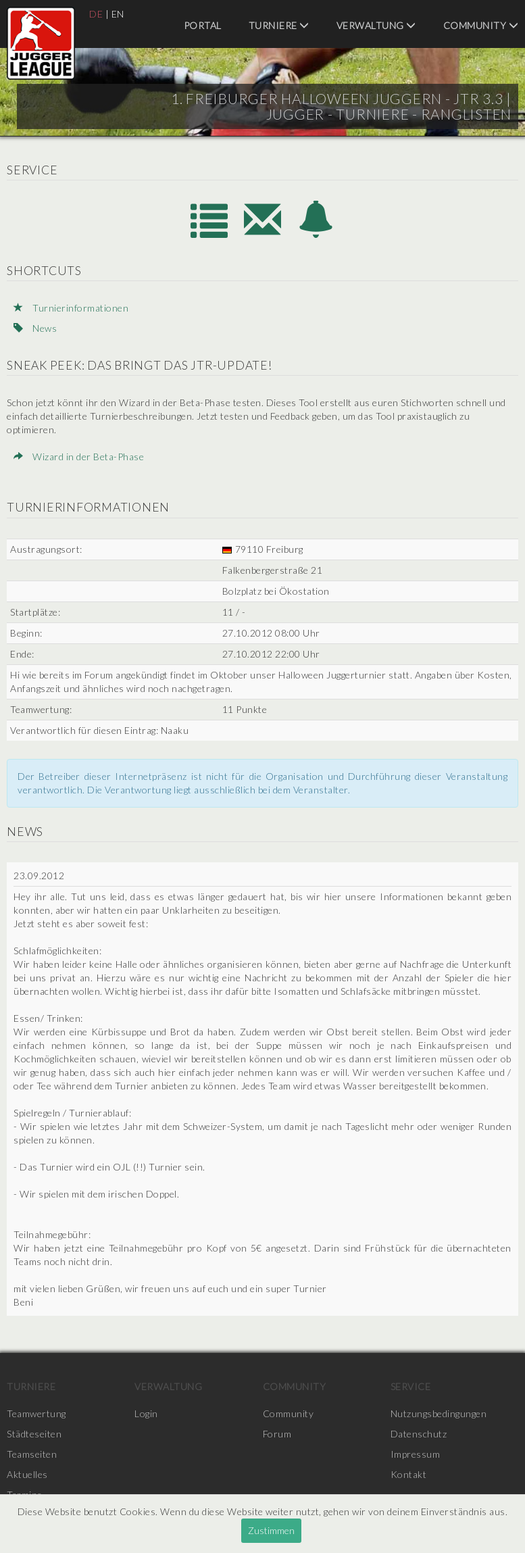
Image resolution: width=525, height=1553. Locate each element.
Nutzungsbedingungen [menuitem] (439, 1413)
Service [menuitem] (411, 1386)
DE (96, 14)
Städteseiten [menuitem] (34, 1433)
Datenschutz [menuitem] (419, 1433)
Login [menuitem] (146, 1413)
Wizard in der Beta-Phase (79, 456)
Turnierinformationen (71, 308)
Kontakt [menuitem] (409, 1474)
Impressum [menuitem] (416, 1454)
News (35, 328)
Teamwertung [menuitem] (36, 1413)
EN (117, 14)
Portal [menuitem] (203, 25)
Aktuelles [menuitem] (27, 1474)
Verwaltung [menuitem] (376, 25)
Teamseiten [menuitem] (32, 1454)
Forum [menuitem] (277, 1433)
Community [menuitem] (481, 25)
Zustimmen (271, 1530)
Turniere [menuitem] (279, 25)
